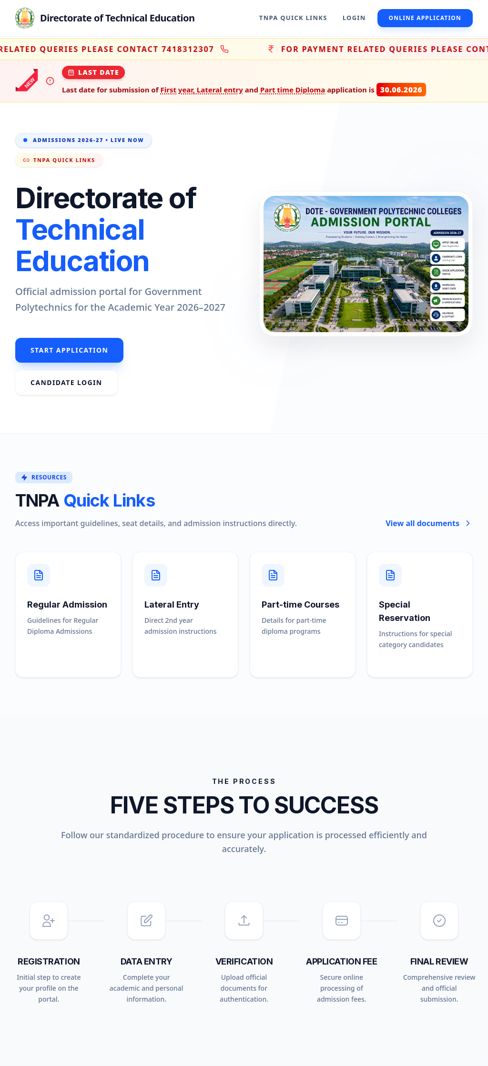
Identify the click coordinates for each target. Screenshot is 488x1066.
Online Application (425, 18)
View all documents (429, 523)
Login (354, 17)
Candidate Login (66, 382)
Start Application (69, 350)
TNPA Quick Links (293, 17)
